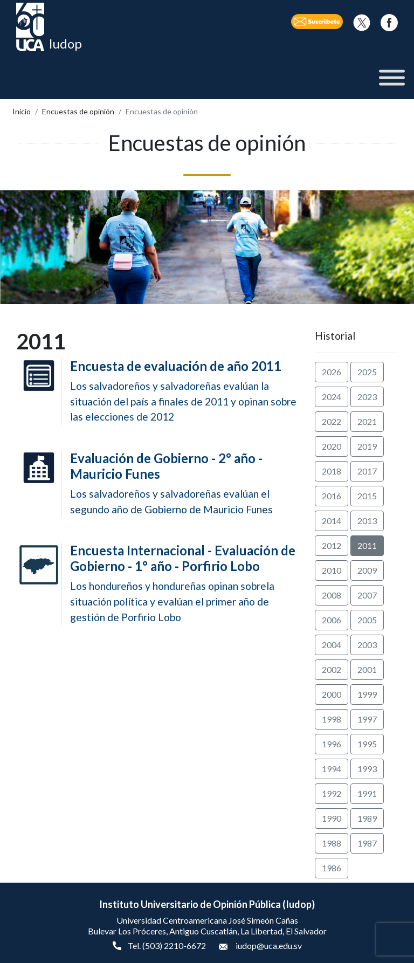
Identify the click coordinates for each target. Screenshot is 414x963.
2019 (367, 446)
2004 (331, 644)
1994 (331, 768)
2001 (367, 669)
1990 (331, 818)
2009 (367, 570)
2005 (367, 620)
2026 (331, 372)
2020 (331, 446)
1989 (367, 818)
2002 (331, 669)
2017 (367, 471)
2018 (331, 471)
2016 (331, 496)
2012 (331, 545)
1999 (367, 694)
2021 (367, 421)
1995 (367, 744)
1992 (331, 793)
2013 (367, 520)
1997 (367, 719)
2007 (367, 595)
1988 (331, 843)
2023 (367, 396)
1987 (367, 843)
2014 (331, 520)
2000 (331, 694)
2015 (367, 496)
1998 (331, 719)
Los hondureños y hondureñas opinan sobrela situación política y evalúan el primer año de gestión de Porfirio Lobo (184, 583)
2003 (367, 644)
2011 (367, 545)
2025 (367, 372)
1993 (367, 768)
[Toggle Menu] (392, 78)
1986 (331, 868)
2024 (331, 396)
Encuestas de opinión (78, 111)
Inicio (21, 111)
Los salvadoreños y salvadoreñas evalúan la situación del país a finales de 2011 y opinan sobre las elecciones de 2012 (184, 391)
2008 (331, 595)
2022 (331, 421)
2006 (331, 620)
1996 (331, 744)
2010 (331, 570)
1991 (367, 793)
